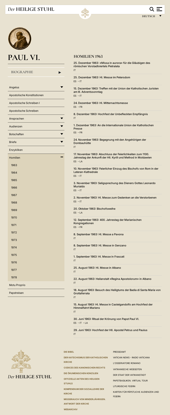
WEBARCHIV (71, 409)
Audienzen (15, 126)
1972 (14, 232)
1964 (14, 172)
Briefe (12, 142)
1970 (14, 217)
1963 (14, 165)
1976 (14, 262)
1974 (14, 247)
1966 (14, 187)
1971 (13, 225)
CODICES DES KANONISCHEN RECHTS (84, 367)
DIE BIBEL (69, 351)
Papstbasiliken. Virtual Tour (130, 380)
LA (81, 161)
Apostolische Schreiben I (24, 103)
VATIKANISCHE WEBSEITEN (127, 369)
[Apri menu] (159, 9)
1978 (14, 277)
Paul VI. (24, 57)
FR (81, 106)
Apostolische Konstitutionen (26, 95)
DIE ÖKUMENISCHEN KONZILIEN (81, 373)
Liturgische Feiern (124, 386)
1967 (14, 195)
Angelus (14, 87)
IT (75, 70)
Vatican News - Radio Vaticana (131, 357)
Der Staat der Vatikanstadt (129, 375)
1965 (14, 180)
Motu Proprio (17, 285)
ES (75, 81)
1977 (14, 270)
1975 (14, 255)
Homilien (14, 157)
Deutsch (149, 17)
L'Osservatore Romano (126, 363)
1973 (14, 240)
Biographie (36, 72)
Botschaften (16, 134)
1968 (14, 202)
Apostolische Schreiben (23, 110)
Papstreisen (16, 292)
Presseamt (119, 351)
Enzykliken (16, 149)
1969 (14, 210)
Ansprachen (16, 118)
